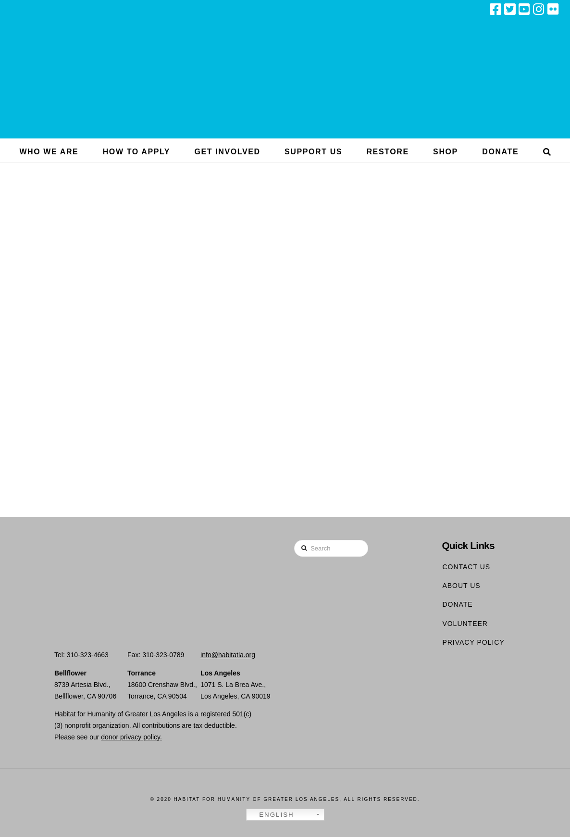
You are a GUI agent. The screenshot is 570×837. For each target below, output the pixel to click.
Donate (457, 604)
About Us (461, 585)
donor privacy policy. (131, 737)
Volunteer (465, 623)
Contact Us (466, 567)
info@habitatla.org (227, 655)
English (271, 815)
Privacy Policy (473, 642)
